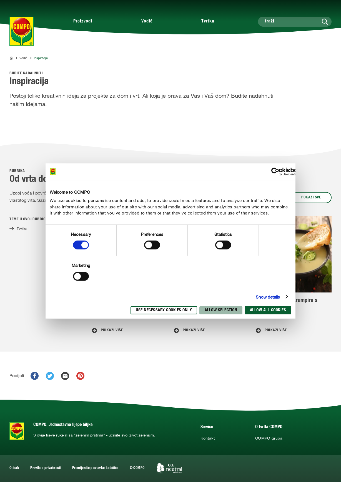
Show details (268, 296)
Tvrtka (207, 21)
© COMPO (137, 468)
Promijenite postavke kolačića (95, 468)
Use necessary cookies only (164, 310)
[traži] (295, 22)
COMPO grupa (268, 438)
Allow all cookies (268, 310)
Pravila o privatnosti (45, 468)
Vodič (146, 21)
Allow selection (221, 310)
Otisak (14, 468)
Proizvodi (82, 21)
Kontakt (207, 438)
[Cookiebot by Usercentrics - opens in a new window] (275, 171)
